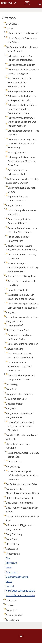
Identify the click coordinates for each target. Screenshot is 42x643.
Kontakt (10, 586)
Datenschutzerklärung (17, 576)
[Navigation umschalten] (27, 3)
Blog (8, 558)
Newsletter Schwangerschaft (20, 590)
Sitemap (9, 568)
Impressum (11, 562)
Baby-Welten (9, 2)
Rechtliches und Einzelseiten (20, 595)
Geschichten (12, 572)
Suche (9, 581)
